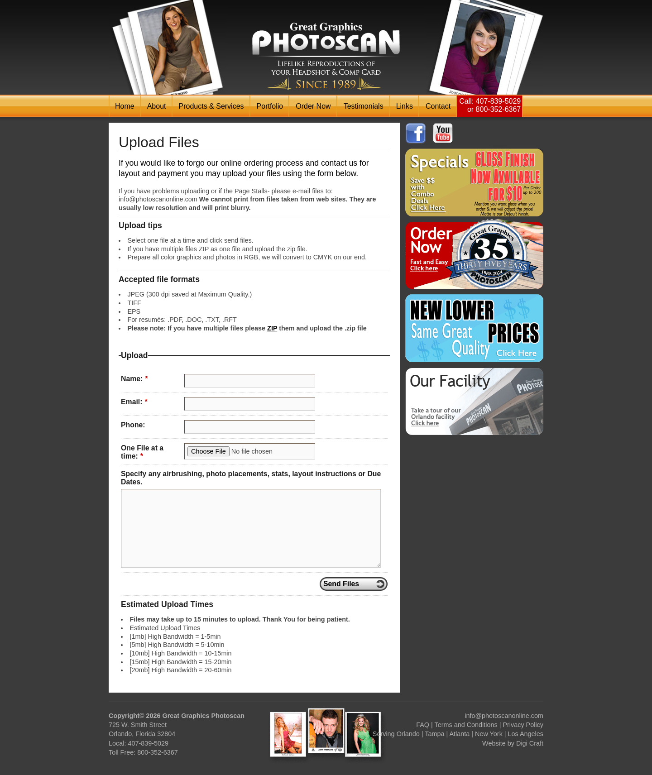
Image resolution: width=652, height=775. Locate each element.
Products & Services (211, 106)
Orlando (408, 733)
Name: (134, 379)
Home (124, 106)
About (156, 106)
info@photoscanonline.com (504, 715)
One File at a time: (142, 452)
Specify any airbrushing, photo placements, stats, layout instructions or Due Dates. (251, 478)
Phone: (133, 425)
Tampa (434, 733)
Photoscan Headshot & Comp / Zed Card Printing (326, 56)
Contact (438, 106)
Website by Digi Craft (512, 743)
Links (404, 106)
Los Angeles (525, 733)
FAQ (422, 724)
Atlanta (459, 733)
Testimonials (364, 106)
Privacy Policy (523, 724)
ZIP (272, 328)
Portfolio (270, 106)
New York (489, 733)
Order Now (313, 106)
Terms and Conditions (466, 724)
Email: (134, 402)
